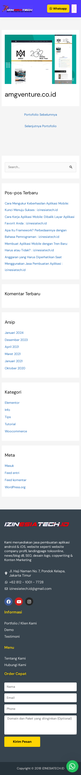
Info (7, 410)
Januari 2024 (14, 333)
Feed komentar (15, 480)
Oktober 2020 (15, 368)
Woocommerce (16, 431)
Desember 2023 (16, 340)
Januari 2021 (14, 361)
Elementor (12, 403)
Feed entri (12, 473)
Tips (8, 417)
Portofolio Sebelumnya (40, 115)
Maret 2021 (13, 354)
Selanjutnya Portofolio (41, 126)
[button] (74, 8)
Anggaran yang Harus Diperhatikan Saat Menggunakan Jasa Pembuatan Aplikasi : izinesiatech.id (34, 263)
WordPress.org (15, 487)
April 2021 (12, 347)
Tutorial (10, 424)
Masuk (9, 466)
